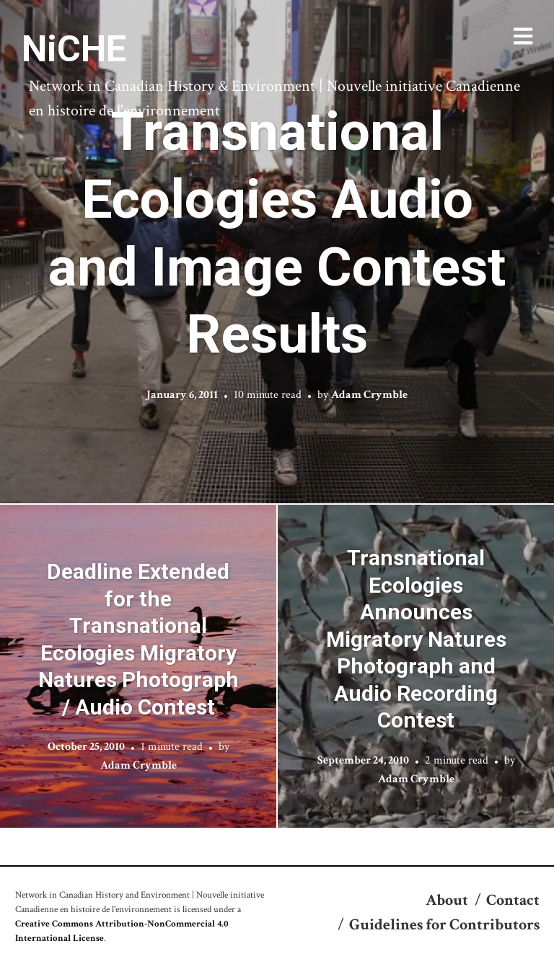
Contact (513, 900)
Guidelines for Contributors (444, 924)
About (447, 900)
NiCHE (74, 49)
